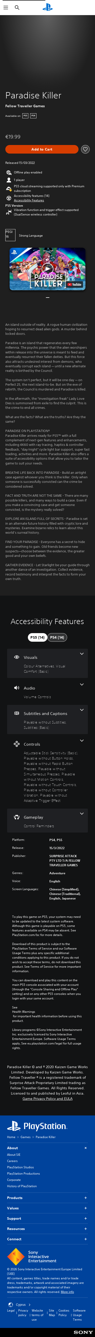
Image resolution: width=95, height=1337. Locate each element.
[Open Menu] (5, 7)
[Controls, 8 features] (47, 771)
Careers (12, 1161)
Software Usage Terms (79, 1315)
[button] (29, 200)
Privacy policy (23, 1312)
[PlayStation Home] (47, 7)
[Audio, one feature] (47, 691)
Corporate (14, 1180)
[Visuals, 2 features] (47, 663)
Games (26, 1137)
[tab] (37, 637)
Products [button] (47, 1198)
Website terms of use (37, 1315)
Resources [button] (47, 1228)
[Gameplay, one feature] (47, 821)
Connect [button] (47, 1239)
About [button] (47, 1148)
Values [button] (47, 1208)
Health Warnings (23, 1012)
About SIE (13, 1154)
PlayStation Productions (23, 1173)
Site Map (52, 1312)
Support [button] (47, 1218)
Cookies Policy (64, 1312)
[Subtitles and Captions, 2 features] (47, 719)
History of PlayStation (22, 1186)
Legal (11, 1310)
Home (11, 1137)
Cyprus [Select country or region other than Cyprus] (19, 1304)
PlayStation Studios (20, 1167)
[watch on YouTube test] (74, 284)
